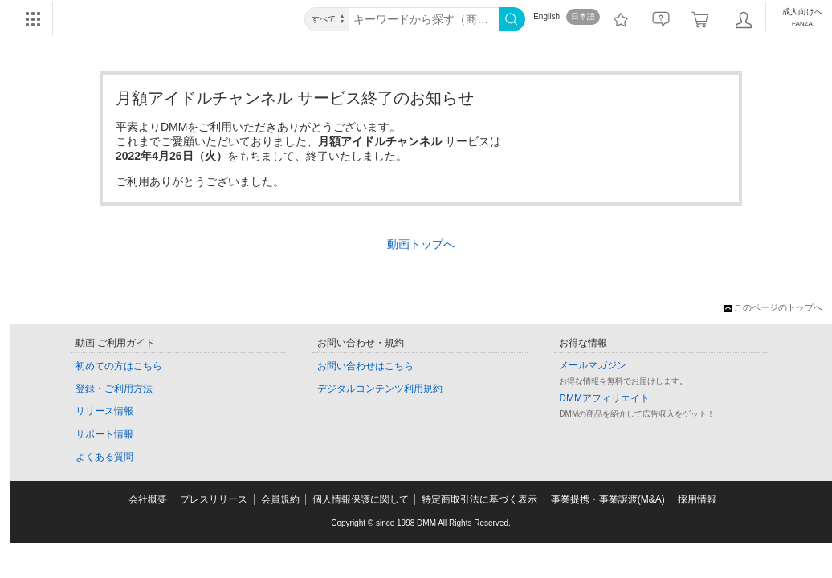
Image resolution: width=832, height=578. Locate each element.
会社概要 (147, 499)
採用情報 (697, 499)
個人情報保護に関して (360, 499)
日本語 (583, 16)
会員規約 (280, 499)
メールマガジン (592, 365)
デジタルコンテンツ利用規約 (380, 388)
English (546, 16)
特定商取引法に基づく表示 (479, 499)
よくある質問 (104, 456)
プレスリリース (213, 499)
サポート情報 (104, 434)
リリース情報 (104, 411)
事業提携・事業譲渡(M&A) (608, 499)
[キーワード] (424, 19)
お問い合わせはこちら (365, 366)
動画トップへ (421, 244)
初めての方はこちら (118, 366)
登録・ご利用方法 (114, 388)
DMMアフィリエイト (604, 398)
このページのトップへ (773, 307)
